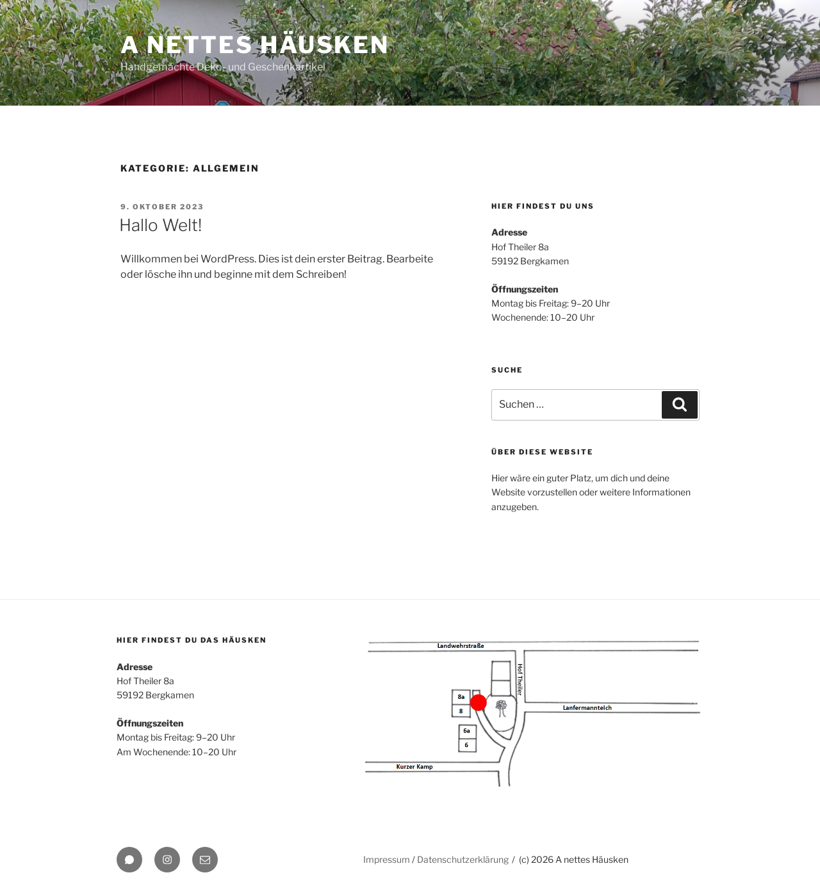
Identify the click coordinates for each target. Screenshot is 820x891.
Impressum (386, 859)
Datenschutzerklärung (463, 859)
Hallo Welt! (160, 225)
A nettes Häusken (255, 45)
